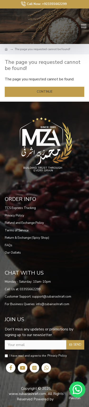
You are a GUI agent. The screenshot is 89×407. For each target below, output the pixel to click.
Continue (44, 92)
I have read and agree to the (36, 356)
